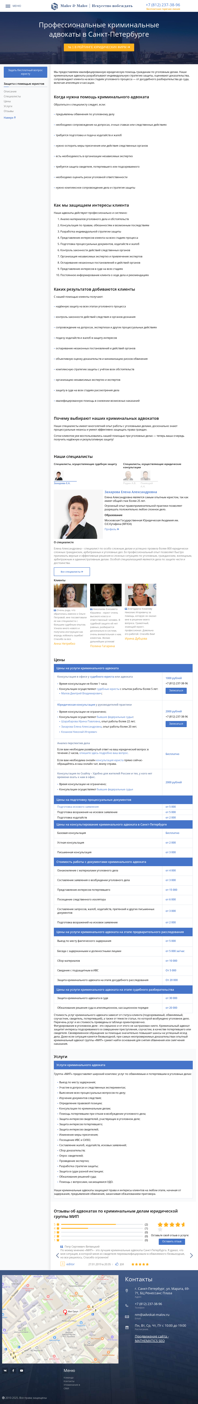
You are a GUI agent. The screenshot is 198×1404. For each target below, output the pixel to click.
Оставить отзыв (171, 1241)
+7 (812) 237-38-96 (163, 4)
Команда (68, 1377)
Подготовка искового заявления (78, 806)
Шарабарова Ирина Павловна (80, 721)
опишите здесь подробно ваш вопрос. (104, 752)
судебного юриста (102, 676)
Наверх (10, 117)
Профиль (112, 529)
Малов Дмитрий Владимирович (81, 693)
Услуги (8, 106)
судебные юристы (108, 688)
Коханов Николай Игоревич (79, 731)
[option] (123, 1255)
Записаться (176, 690)
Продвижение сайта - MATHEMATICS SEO (152, 1338)
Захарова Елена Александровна (81, 726)
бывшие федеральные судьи (115, 716)
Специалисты (12, 96)
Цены (7, 101)
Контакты (69, 1380)
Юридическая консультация (76, 704)
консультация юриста (110, 760)
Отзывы (9, 111)
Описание (10, 91)
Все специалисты (72, 571)
